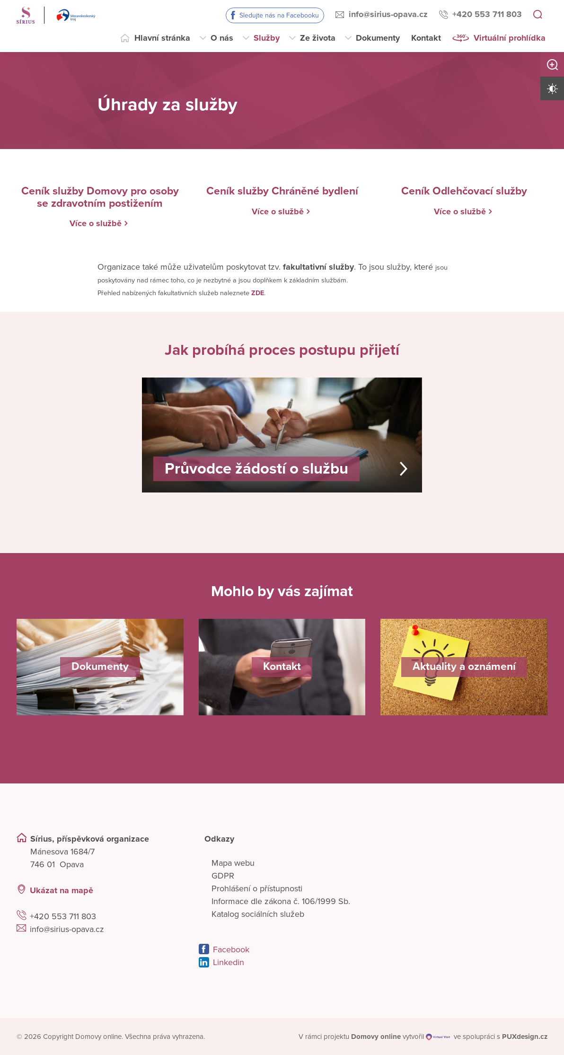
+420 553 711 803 (487, 14)
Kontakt (426, 38)
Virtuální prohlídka (510, 38)
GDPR (223, 875)
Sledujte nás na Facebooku (279, 15)
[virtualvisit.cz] (438, 1036)
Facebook (231, 949)
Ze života (317, 38)
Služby (267, 38)
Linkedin (228, 962)
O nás (222, 38)
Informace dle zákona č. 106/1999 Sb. (281, 901)
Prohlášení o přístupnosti (257, 888)
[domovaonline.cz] (376, 1036)
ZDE (257, 293)
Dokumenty (378, 38)
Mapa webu (233, 862)
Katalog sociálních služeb (258, 913)
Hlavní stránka (162, 38)
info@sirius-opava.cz (388, 14)
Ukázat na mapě (61, 890)
